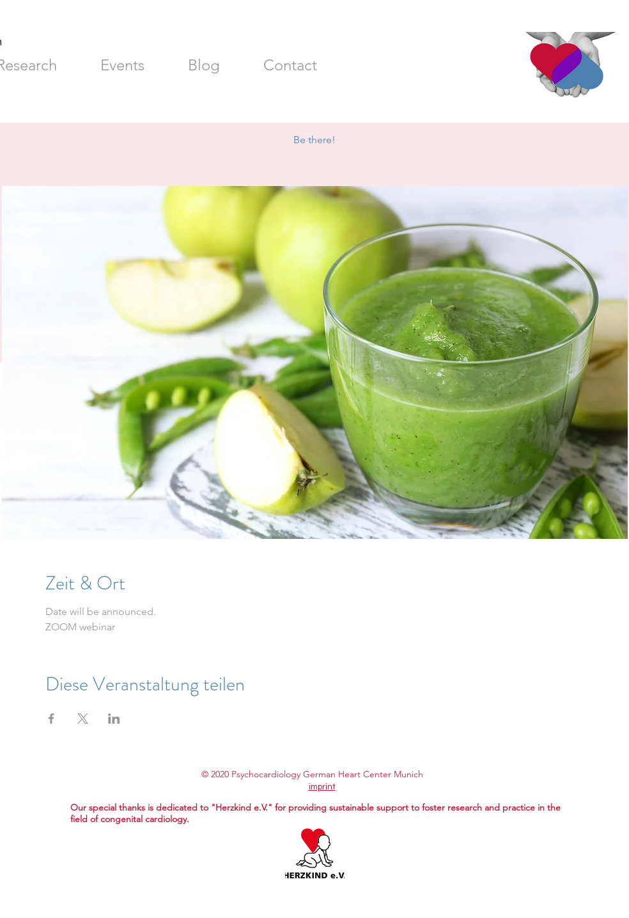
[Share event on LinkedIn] (114, 718)
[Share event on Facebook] (51, 718)
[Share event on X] (83, 718)
